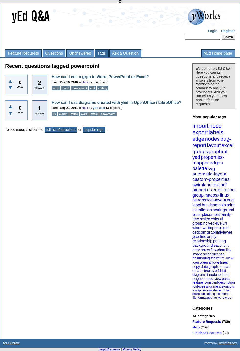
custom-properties (210, 179)
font (225, 245)
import (200, 125)
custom (206, 290)
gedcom (199, 232)
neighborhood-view (206, 279)
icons (208, 282)
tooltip (196, 290)
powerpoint (80, 88)
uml (231, 210)
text (216, 184)
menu (225, 294)
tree (207, 271)
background (202, 245)
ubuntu (212, 297)
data (204, 266)
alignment (213, 286)
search (224, 266)
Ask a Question (125, 53)
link (229, 250)
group (198, 195)
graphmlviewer (219, 232)
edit (218, 294)
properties (202, 189)
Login (212, 31)
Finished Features (207, 333)
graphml (218, 151)
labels (216, 132)
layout (214, 145)
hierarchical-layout (209, 200)
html (206, 205)
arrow (205, 250)
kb (223, 205)
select (208, 254)
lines (224, 262)
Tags (102, 53)
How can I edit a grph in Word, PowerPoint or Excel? (100, 77)
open (204, 262)
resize (205, 219)
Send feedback (11, 343)
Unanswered (80, 53)
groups (200, 151)
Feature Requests (23, 53)
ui (221, 219)
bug (230, 200)
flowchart (218, 250)
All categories (203, 316)
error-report (224, 189)
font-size (198, 286)
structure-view (222, 258)
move (225, 290)
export (200, 132)
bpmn (215, 205)
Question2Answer (227, 343)
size (214, 271)
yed (196, 157)
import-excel (218, 228)
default (197, 271)
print (231, 205)
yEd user (99, 108)
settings (220, 210)
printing (219, 241)
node (215, 126)
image (197, 254)
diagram (198, 275)
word (221, 297)
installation (202, 210)
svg (211, 168)
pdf (223, 184)
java (195, 236)
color (215, 219)
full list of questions (60, 130)
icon (195, 262)
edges (216, 162)
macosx (211, 195)
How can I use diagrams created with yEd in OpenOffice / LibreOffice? (116, 102)
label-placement (206, 214)
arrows (213, 262)
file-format (199, 297)
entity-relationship (205, 238)
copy (196, 266)
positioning (201, 258)
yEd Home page (218, 53)
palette (199, 168)
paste (226, 279)
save (217, 245)
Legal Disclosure (109, 349)
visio (228, 297)
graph (213, 266)
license (219, 254)
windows (199, 228)
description (226, 282)
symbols (227, 286)
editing (210, 294)
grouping (199, 223)
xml (215, 282)
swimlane (202, 184)
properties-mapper (208, 159)
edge (198, 139)
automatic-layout (209, 173)
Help (196, 327)
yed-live (215, 223)
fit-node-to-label (217, 275)
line (203, 236)
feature (197, 282)
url (224, 223)
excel (227, 145)
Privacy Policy (132, 349)
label (196, 205)
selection (198, 294)
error (196, 250)
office (74, 113)
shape (216, 290)
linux (224, 195)
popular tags (94, 130)
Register (228, 31)
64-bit (221, 271)
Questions (54, 53)
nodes (212, 139)
